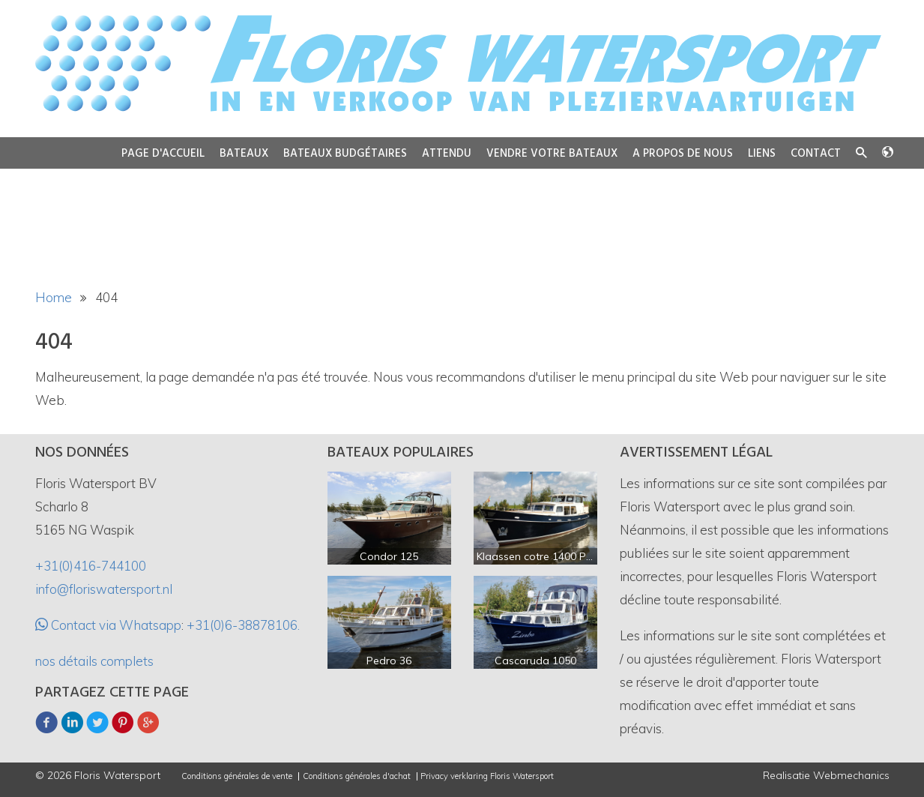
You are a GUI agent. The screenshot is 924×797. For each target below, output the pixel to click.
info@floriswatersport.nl (103, 589)
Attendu (446, 154)
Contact (816, 154)
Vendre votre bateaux (551, 154)
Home (53, 297)
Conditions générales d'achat (357, 776)
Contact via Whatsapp (114, 625)
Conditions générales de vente (236, 776)
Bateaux (244, 154)
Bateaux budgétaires (345, 154)
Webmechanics (851, 775)
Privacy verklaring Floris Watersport (487, 776)
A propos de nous (682, 154)
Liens (762, 154)
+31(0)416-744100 (90, 566)
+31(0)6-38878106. (243, 625)
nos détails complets (94, 661)
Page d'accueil (163, 154)
